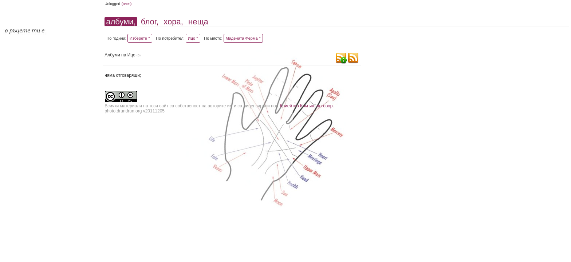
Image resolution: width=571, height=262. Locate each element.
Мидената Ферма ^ (243, 38)
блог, (149, 21)
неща (198, 21)
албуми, (120, 21)
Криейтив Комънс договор (306, 105)
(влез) (127, 4)
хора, (173, 21)
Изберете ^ (140, 38)
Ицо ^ (193, 38)
